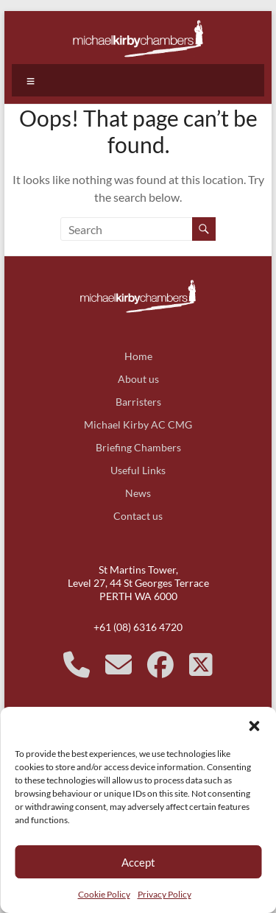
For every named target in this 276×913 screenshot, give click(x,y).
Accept (138, 862)
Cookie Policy (104, 894)
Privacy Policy (164, 894)
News (138, 493)
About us (138, 379)
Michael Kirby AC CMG (138, 424)
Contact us (138, 516)
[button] (254, 725)
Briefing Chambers (138, 447)
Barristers (138, 401)
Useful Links (138, 470)
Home (138, 356)
